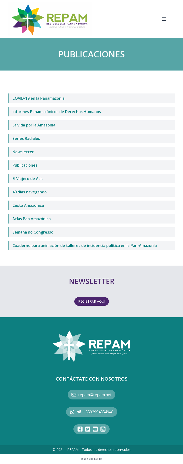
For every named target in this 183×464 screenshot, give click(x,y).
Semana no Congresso (32, 232)
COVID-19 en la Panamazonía (38, 98)
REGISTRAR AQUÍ (91, 301)
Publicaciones (24, 165)
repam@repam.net (91, 394)
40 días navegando (29, 192)
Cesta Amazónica (28, 205)
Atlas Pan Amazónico (31, 218)
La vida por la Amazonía (33, 125)
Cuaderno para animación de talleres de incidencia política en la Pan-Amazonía (84, 245)
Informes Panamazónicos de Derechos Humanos (56, 111)
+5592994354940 (91, 412)
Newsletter (23, 151)
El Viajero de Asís (27, 178)
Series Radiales (26, 138)
